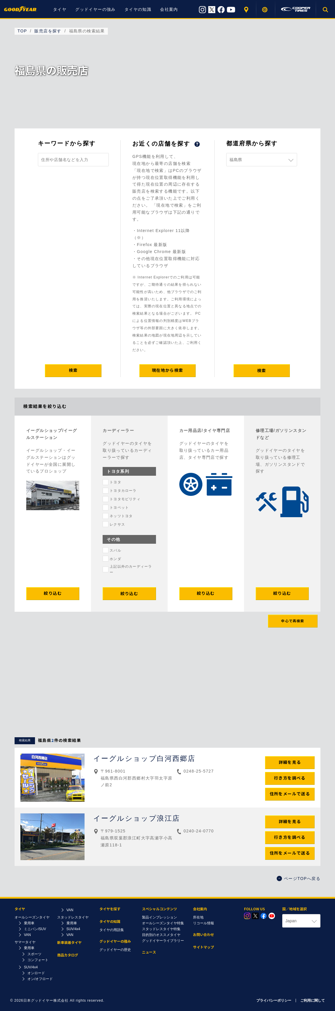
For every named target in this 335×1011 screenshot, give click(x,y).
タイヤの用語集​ (111, 930)
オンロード (36, 973)
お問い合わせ (203, 934)
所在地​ (198, 917)
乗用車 (29, 923)
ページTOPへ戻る (298, 878)
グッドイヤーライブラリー (163, 941)
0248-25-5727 (199, 771)
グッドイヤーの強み (95, 9)
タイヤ (59, 9)
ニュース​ (149, 952)
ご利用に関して (312, 1000)
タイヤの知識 (137, 9)
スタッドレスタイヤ (73, 917)
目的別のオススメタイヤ (161, 935)
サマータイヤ (25, 942)
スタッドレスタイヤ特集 (161, 929)
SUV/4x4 (31, 967)
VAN (27, 935)
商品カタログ (67, 955)
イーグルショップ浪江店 (136, 818)
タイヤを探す (265, 9)
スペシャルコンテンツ (159, 909)
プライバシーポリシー (273, 1000)
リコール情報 (203, 923)
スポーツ (34, 954)
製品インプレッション (159, 917)
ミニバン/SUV (35, 929)
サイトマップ (203, 947)
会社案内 (169, 9)
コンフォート (37, 960)
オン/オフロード (40, 979)
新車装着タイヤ (69, 942)
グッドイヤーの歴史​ (115, 950)
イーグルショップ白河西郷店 (144, 758)
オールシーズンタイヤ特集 (163, 923)
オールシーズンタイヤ (32, 917)
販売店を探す (246, 9)
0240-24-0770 (199, 831)
